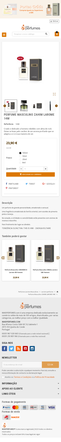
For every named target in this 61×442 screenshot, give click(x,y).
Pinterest (12, 188)
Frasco (9, 158)
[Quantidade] (33, 169)
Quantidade (11, 168)
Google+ (48, 184)
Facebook (4, 348)
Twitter (11, 348)
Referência (8, 124)
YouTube (25, 348)
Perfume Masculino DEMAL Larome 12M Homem (45, 271)
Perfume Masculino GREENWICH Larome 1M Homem (16, 271)
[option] (16, 260)
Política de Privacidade (44, 377)
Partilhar (12, 184)
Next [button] (58, 257)
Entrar (54, 21)
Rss (18, 348)
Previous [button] (2, 257)
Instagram (32, 348)
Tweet (30, 184)
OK (50, 365)
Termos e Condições (22, 377)
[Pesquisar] (30, 34)
